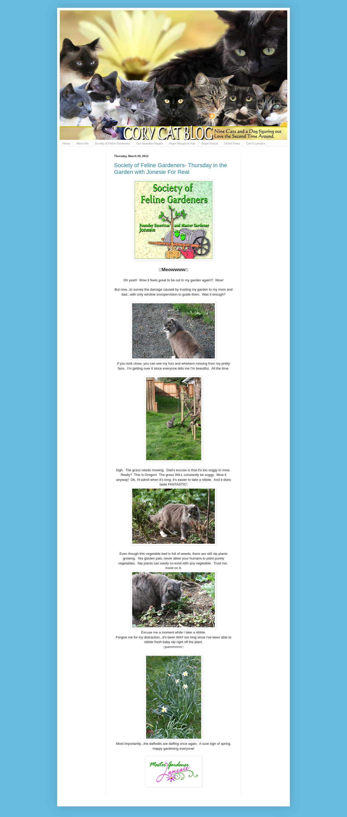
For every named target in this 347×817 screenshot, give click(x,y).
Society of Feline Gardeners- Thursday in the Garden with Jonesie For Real (170, 168)
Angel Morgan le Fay (182, 143)
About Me (82, 143)
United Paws (232, 143)
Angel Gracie (209, 143)
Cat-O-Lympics (255, 143)
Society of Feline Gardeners (112, 143)
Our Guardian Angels (149, 143)
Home (66, 143)
